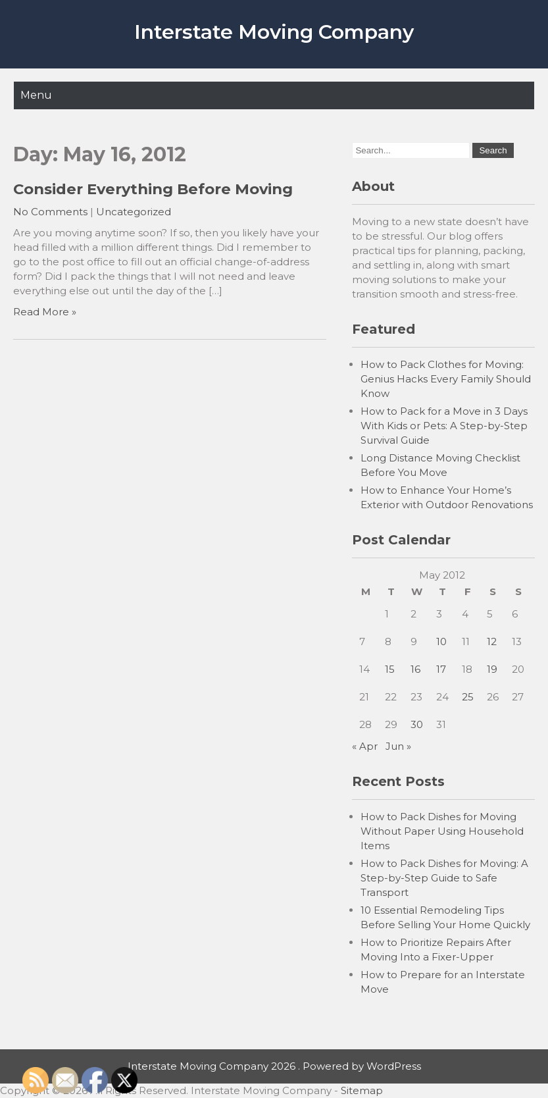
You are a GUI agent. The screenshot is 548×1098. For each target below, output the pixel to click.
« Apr (365, 746)
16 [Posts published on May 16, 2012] (415, 669)
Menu (36, 95)
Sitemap (362, 1090)
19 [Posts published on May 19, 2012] (492, 669)
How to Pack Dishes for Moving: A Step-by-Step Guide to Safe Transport (444, 878)
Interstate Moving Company (274, 32)
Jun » (398, 746)
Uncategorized (133, 211)
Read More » (44, 311)
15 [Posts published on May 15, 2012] (390, 669)
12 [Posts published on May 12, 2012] (492, 641)
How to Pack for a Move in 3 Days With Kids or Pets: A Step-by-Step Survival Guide (444, 425)
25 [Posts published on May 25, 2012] (468, 697)
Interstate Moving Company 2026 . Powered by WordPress (274, 1066)
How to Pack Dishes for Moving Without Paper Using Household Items (442, 831)
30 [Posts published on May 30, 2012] (417, 724)
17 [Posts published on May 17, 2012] (441, 669)
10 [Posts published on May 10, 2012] (441, 641)
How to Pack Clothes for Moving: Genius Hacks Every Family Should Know (446, 379)
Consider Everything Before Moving (153, 189)
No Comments (50, 211)
